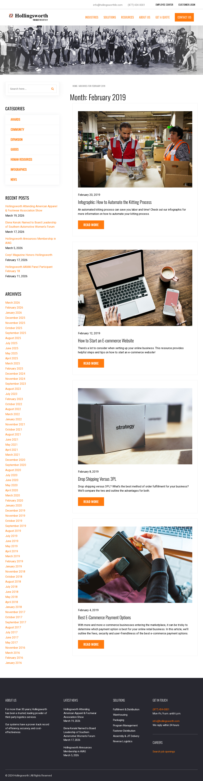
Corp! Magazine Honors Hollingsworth (28, 255)
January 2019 (13, 566)
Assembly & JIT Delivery (126, 736)
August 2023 (13, 388)
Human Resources (21, 159)
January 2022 (13, 419)
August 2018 (13, 581)
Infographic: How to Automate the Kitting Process (115, 202)
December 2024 (15, 373)
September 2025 (15, 333)
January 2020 (13, 505)
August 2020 (13, 470)
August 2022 (13, 409)
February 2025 (14, 368)
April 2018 (11, 602)
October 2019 (13, 520)
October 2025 (13, 328)
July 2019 (11, 536)
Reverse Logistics (122, 741)
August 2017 (13, 627)
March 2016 (12, 652)
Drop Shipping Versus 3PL (97, 478)
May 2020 (11, 485)
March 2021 (12, 454)
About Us (144, 17)
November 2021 (15, 424)
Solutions (110, 17)
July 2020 (11, 475)
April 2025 (11, 358)
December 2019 (15, 510)
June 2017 (11, 637)
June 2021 (11, 439)
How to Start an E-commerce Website (106, 340)
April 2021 (11, 449)
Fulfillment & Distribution (126, 709)
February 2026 (14, 307)
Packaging (118, 720)
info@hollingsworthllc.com (108, 5)
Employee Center (164, 4)
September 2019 (15, 526)
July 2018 (11, 586)
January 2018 (13, 607)
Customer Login (186, 4)
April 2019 (11, 551)
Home (75, 85)
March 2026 (12, 302)
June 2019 (11, 541)
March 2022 (12, 414)
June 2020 (11, 480)
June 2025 (11, 348)
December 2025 (15, 317)
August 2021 (13, 434)
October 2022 (13, 404)
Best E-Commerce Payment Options (104, 617)
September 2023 (15, 383)
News (14, 179)
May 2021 (11, 444)
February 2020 (14, 500)
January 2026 (13, 312)
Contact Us (184, 17)
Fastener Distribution (124, 730)
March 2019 (12, 556)
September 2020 (15, 465)
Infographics (19, 169)
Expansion (17, 139)
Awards (15, 119)
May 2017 (11, 642)
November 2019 (15, 515)
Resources (127, 17)
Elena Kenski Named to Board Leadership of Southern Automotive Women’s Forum (80, 732)
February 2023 (14, 399)
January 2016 (13, 663)
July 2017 (11, 632)
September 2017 (15, 622)
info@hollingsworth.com (166, 721)
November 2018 (15, 571)
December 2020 (15, 460)
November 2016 (15, 647)
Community (17, 129)
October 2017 (13, 617)
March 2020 (12, 495)
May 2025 (11, 353)
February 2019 (14, 561)
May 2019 (11, 546)
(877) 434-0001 (136, 5)
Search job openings (164, 751)
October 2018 (13, 576)
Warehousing (120, 714)
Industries (91, 17)
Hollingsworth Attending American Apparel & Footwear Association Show (80, 713)
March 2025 (12, 363)
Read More (91, 224)
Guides (14, 149)
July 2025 (11, 343)
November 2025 (15, 323)
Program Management (125, 725)
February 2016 (14, 657)
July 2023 (11, 394)
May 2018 (11, 597)
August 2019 (13, 531)
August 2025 (13, 338)
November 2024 (15, 378)
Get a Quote (162, 17)
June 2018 (11, 592)
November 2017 (15, 612)
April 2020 (11, 490)
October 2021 (13, 429)
